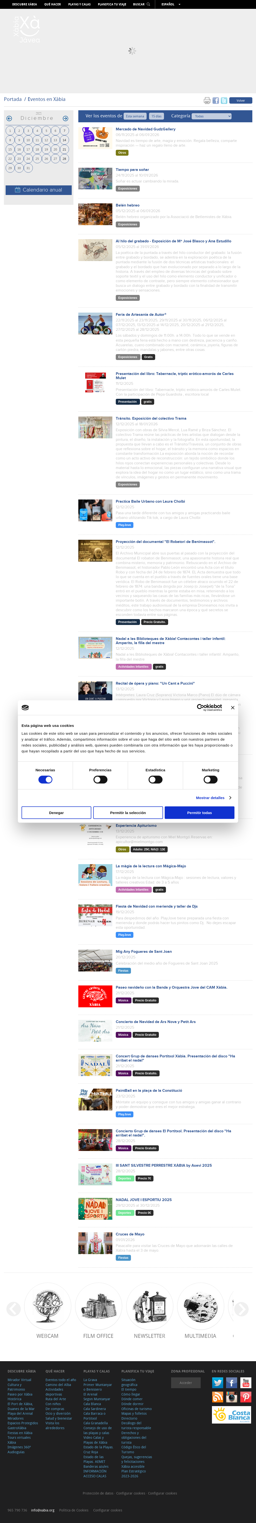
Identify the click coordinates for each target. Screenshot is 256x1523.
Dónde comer (132, 1399)
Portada (13, 99)
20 (55, 149)
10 (28, 140)
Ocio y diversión (58, 1413)
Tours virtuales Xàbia (19, 1440)
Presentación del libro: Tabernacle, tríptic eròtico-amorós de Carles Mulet (175, 376)
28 (64, 158)
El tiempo (128, 1389)
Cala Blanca (92, 1403)
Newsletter (149, 1335)
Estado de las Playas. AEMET (94, 1459)
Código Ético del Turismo (133, 1449)
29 (10, 168)
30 (19, 168)
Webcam (47, 1335)
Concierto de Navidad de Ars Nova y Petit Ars (156, 1022)
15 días (156, 116)
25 (37, 158)
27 (55, 158)
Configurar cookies (131, 1493)
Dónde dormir (132, 1403)
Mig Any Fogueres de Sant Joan (144, 951)
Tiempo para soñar (132, 169)
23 (19, 158)
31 (28, 168)
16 (19, 149)
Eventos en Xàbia (47, 99)
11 (37, 140)
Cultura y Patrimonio (16, 1387)
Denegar (56, 812)
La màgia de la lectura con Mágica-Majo (151, 866)
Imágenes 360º (19, 1447)
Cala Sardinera (94, 1408)
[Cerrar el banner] (232, 707)
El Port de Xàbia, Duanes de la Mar (21, 1406)
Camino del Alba (58, 1384)
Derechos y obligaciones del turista (133, 1437)
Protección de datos (98, 1493)
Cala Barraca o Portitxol (94, 1416)
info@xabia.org (42, 1510)
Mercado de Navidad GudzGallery (145, 129)
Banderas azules (95, 1466)
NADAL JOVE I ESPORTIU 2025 (144, 1200)
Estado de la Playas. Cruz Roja (98, 1449)
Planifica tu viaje (112, 4)
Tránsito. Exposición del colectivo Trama (151, 418)
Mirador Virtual (19, 1379)
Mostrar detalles (210, 798)
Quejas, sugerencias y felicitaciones (136, 1459)
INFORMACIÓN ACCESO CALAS (94, 1473)
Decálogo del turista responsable (136, 1425)
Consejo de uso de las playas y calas (97, 1430)
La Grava (90, 1379)
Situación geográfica (129, 1382)
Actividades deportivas (54, 1392)
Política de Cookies (73, 1510)
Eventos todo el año (61, 1379)
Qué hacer (52, 4)
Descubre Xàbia (24, 4)
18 (37, 149)
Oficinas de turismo (136, 1408)
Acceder (186, 1382)
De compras (55, 1408)
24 (28, 158)
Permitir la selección (128, 812)
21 (64, 149)
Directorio (129, 1418)
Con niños (53, 1403)
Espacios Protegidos (23, 1423)
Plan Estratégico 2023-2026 (133, 1473)
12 (46, 140)
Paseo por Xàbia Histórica (20, 1396)
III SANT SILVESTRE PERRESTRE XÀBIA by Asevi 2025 (164, 1165)
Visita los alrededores (55, 1425)
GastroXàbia (17, 1428)
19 (46, 149)
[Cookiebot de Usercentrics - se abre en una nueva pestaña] (200, 707)
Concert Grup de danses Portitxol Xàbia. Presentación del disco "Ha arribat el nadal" (175, 1058)
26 (46, 158)
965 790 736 (17, 1510)
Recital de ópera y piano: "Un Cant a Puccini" (155, 683)
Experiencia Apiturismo (136, 825)
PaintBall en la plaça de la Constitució (149, 1090)
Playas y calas (79, 4)
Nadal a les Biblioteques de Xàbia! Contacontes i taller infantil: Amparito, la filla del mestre (170, 641)
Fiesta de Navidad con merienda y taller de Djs (157, 906)
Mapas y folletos (134, 1413)
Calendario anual (38, 190)
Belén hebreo (128, 205)
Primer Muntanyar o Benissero (97, 1387)
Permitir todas (199, 812)
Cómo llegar (130, 1394)
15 (10, 149)
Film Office (98, 1335)
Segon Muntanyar (96, 1399)
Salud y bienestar (59, 1418)
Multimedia (200, 1335)
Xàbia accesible (133, 1466)
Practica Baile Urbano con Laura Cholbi (150, 501)
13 (55, 140)
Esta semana (135, 116)
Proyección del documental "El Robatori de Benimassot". (165, 542)
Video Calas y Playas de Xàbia (95, 1440)
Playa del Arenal (20, 1413)
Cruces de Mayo (130, 1234)
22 (10, 158)
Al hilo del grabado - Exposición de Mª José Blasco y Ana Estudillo (173, 241)
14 (64, 140)
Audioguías (16, 1452)
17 (28, 149)
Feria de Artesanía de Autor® (141, 314)
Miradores (15, 1418)
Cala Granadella (95, 1423)
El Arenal (90, 1394)
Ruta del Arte (56, 1399)
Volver (241, 100)
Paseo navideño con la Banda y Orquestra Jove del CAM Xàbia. (171, 987)
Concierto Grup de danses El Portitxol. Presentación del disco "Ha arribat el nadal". (173, 1133)
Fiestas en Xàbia (20, 1432)
